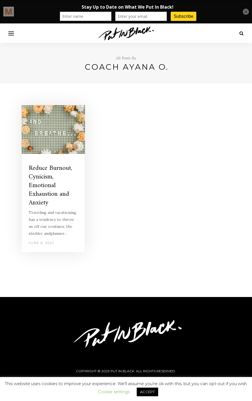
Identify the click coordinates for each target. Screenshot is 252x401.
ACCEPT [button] (147, 392)
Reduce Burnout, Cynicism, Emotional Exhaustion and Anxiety (50, 186)
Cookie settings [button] (114, 391)
